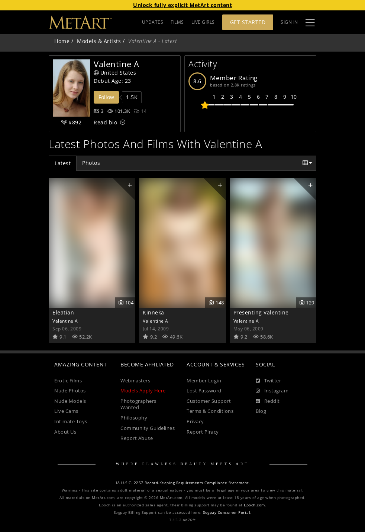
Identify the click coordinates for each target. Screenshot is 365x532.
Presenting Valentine (261, 312)
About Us (65, 432)
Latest (63, 163)
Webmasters (135, 381)
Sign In (289, 22)
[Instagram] (272, 391)
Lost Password (204, 391)
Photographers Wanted (138, 404)
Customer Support (209, 401)
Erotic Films (68, 381)
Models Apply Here (143, 391)
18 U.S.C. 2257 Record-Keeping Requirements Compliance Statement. (182, 482)
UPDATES (153, 22)
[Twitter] (268, 381)
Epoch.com (254, 505)
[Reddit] (268, 401)
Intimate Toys (70, 421)
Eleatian (63, 312)
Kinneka (153, 312)
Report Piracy (203, 432)
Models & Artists (99, 41)
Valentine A (65, 321)
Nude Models (70, 401)
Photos (91, 162)
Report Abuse (136, 438)
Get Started (248, 22)
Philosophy (133, 418)
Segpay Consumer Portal (226, 512)
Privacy (195, 421)
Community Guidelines (147, 428)
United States (115, 72)
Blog (261, 411)
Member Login (204, 381)
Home (62, 41)
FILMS (177, 22)
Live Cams (66, 411)
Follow (106, 97)
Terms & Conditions (210, 411)
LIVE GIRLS (203, 22)
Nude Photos (70, 391)
